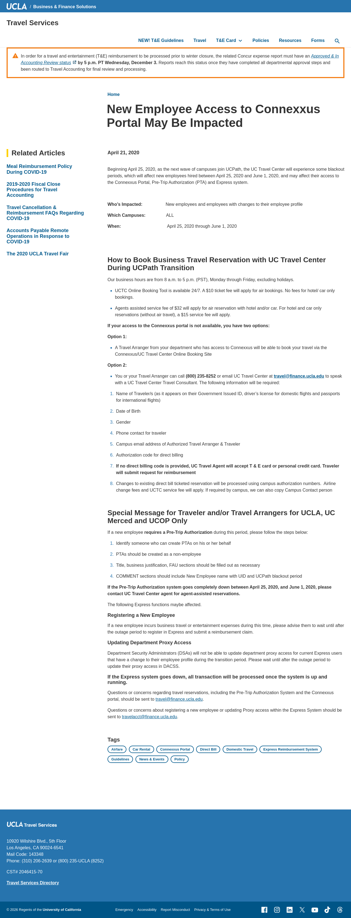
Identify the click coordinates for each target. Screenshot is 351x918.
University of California (62, 910)
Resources (290, 40)
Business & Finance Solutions (64, 6)
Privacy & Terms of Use (212, 910)
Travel (200, 40)
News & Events (152, 759)
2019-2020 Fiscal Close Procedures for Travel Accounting (33, 189)
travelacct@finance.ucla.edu (149, 716)
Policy (179, 759)
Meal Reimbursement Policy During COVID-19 (39, 169)
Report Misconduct (175, 910)
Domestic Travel (240, 749)
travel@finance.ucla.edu (179, 699)
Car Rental (141, 749)
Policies (261, 40)
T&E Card (226, 40)
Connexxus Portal (175, 749)
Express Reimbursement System (290, 749)
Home (113, 94)
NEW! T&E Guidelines (160, 40)
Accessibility (147, 910)
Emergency (124, 910)
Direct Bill (208, 749)
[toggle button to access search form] (337, 41)
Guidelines (120, 759)
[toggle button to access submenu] (240, 40)
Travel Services (32, 22)
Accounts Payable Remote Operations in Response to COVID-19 (38, 236)
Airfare (117, 749)
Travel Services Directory (33, 882)
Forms (318, 40)
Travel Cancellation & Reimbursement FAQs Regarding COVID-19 (45, 213)
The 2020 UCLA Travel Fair (38, 253)
